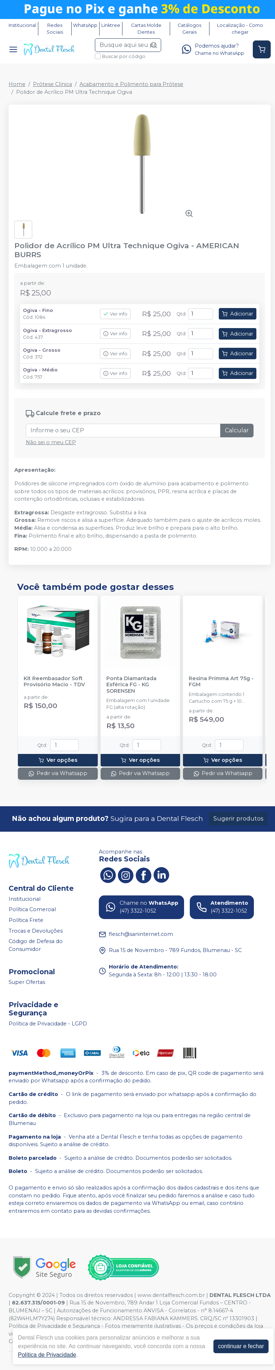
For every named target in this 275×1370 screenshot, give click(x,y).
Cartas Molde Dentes (146, 29)
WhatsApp (85, 25)
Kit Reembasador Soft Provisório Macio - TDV (54, 682)
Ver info (115, 314)
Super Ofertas (27, 982)
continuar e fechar (241, 1346)
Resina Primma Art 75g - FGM (221, 682)
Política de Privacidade (47, 1355)
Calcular (237, 430)
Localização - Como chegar (240, 29)
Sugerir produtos (238, 818)
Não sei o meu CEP (51, 442)
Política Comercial (32, 910)
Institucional (22, 25)
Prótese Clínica (52, 84)
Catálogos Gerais (189, 29)
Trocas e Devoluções (36, 931)
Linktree (110, 25)
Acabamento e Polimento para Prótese (131, 84)
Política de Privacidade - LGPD (48, 1023)
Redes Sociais (55, 29)
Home (17, 84)
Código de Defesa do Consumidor (36, 945)
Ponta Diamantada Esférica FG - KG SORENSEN (131, 685)
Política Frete (26, 920)
